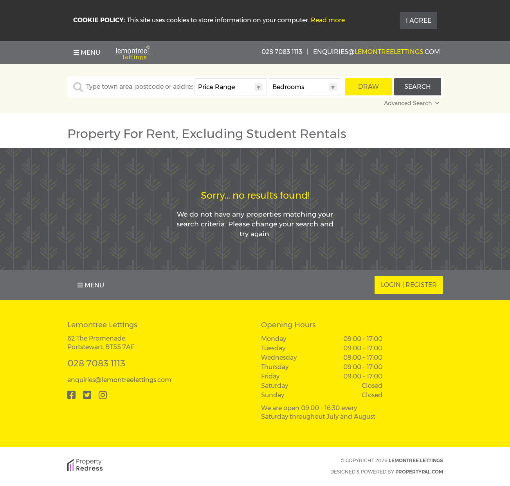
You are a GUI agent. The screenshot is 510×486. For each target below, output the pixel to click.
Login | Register (409, 285)
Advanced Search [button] (412, 103)
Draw (368, 86)
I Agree (418, 20)
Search (417, 86)
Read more (328, 20)
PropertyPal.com (419, 472)
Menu (87, 52)
